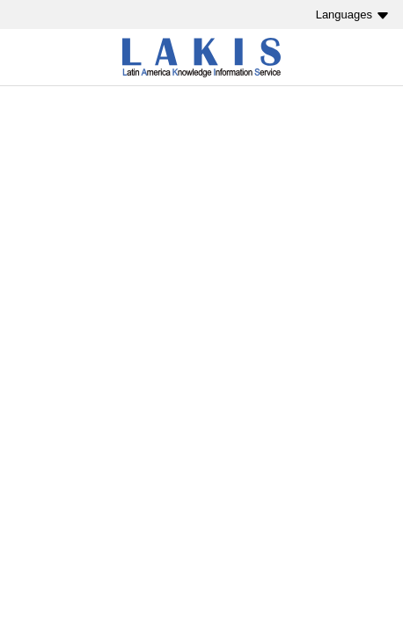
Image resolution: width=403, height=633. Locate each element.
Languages (344, 14)
